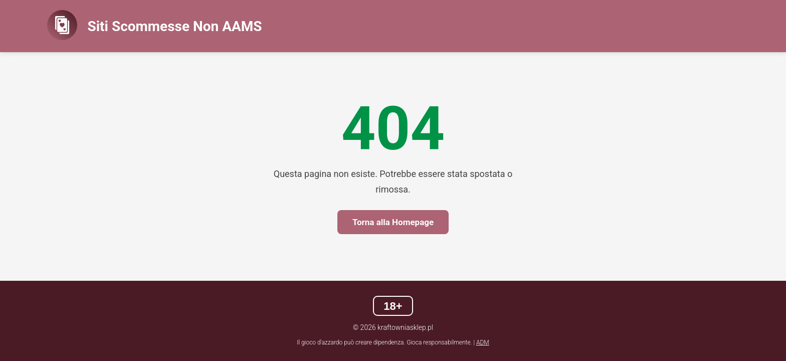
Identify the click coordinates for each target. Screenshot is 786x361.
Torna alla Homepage (393, 222)
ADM (482, 342)
